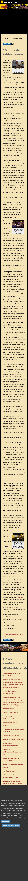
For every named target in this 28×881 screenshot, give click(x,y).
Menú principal (10, 2)
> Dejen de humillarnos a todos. (13, 742)
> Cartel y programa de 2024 (12, 715)
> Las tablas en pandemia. (12, 738)
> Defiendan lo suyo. (10, 773)
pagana (20, 599)
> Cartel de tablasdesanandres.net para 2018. (12, 754)
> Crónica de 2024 (9, 711)
